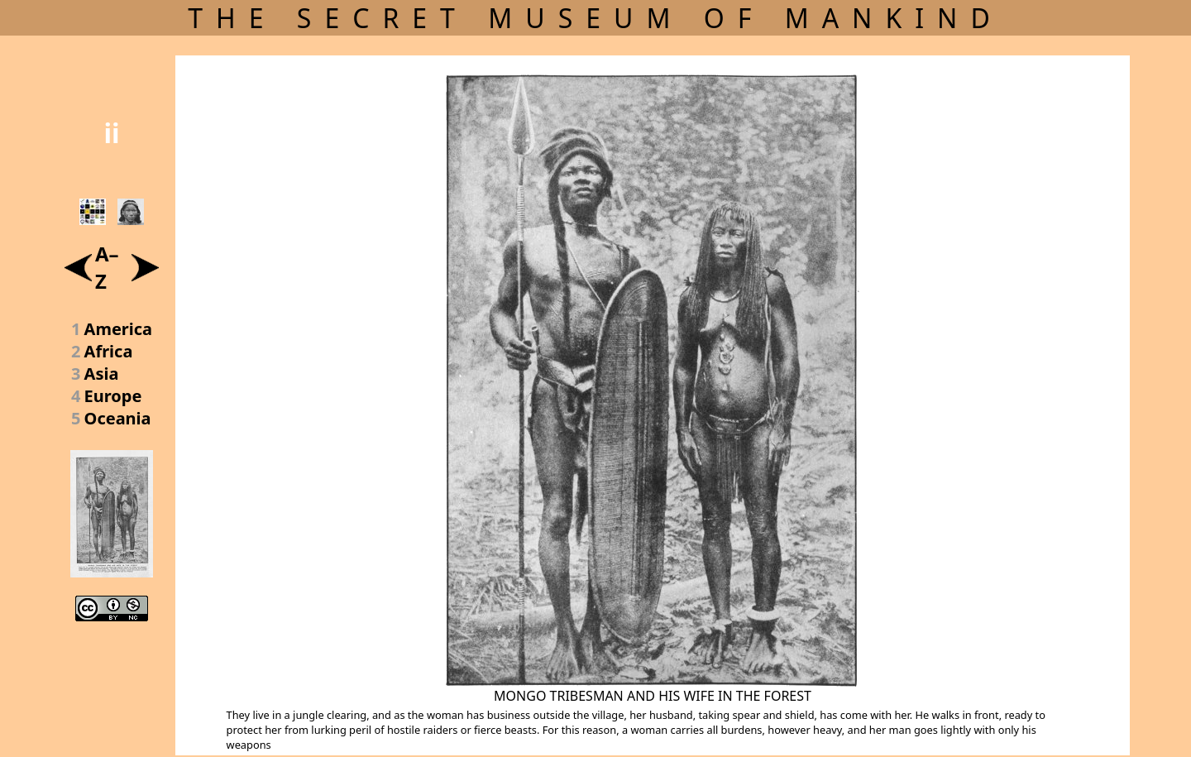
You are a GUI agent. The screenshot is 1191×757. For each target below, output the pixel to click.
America (118, 329)
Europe (113, 396)
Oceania (117, 418)
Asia (101, 373)
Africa (108, 351)
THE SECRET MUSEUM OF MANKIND (595, 18)
